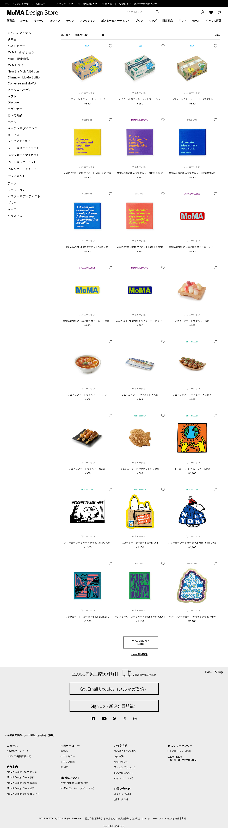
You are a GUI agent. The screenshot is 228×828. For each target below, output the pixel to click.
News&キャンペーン (18, 751)
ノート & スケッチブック (23, 148)
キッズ (12, 209)
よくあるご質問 (122, 794)
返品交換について (123, 773)
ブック (12, 202)
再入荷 (64, 767)
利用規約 (110, 819)
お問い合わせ (121, 799)
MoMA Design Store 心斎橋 (22, 783)
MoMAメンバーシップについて (77, 788)
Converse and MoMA (22, 83)
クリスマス (15, 215)
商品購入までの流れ (124, 751)
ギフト (12, 96)
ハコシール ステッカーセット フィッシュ (139, 99)
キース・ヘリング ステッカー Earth (192, 469)
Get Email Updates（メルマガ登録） (114, 689)
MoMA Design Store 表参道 (22, 772)
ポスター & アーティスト (24, 196)
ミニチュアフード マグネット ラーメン (87, 395)
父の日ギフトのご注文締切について (138, 4)
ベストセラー (16, 45)
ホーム (12, 121)
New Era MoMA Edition (23, 71)
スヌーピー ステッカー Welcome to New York (87, 543)
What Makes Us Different (74, 783)
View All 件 (139, 654)
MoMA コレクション (21, 52)
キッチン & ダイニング (22, 128)
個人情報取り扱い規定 (129, 819)
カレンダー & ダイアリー (23, 169)
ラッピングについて (124, 767)
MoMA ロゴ (15, 65)
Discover (14, 102)
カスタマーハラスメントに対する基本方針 (165, 819)
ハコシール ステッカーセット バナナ (87, 99)
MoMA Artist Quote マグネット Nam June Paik (87, 173)
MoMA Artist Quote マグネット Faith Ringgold (139, 247)
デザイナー (15, 108)
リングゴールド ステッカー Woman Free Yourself (140, 617)
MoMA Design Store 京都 (20, 777)
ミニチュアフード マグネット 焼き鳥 (87, 469)
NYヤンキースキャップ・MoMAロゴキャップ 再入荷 (84, 4)
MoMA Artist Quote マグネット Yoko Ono (87, 247)
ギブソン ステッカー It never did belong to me (192, 617)
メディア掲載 (67, 762)
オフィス (13, 134)
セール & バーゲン (20, 89)
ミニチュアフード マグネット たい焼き (139, 469)
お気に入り (110, 45)
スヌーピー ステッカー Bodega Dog (140, 543)
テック (12, 183)
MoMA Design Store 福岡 (20, 788)
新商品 (12, 39)
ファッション (16, 189)
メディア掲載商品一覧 (19, 756)
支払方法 (119, 756)
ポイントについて (123, 778)
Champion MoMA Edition (24, 77)
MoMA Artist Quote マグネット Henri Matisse (192, 173)
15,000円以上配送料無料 (114, 673)
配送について (121, 762)
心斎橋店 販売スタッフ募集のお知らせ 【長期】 (32, 735)
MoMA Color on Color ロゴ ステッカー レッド (192, 247)
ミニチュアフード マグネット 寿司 (192, 321)
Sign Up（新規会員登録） (114, 706)
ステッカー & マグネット (23, 155)
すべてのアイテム (19, 32)
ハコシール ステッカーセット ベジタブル (192, 99)
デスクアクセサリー (20, 141)
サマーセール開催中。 (36, 4)
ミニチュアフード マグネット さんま (139, 395)
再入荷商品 (15, 115)
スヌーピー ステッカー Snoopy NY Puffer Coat (192, 543)
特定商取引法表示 (94, 819)
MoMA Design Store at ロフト (23, 794)
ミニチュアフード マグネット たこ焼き (192, 395)
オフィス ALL (16, 176)
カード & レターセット (22, 162)
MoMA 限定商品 (18, 58)
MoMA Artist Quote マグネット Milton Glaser (140, 173)
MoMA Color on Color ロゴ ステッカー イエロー (87, 321)
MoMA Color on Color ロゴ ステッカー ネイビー (139, 321)
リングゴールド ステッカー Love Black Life (87, 617)
